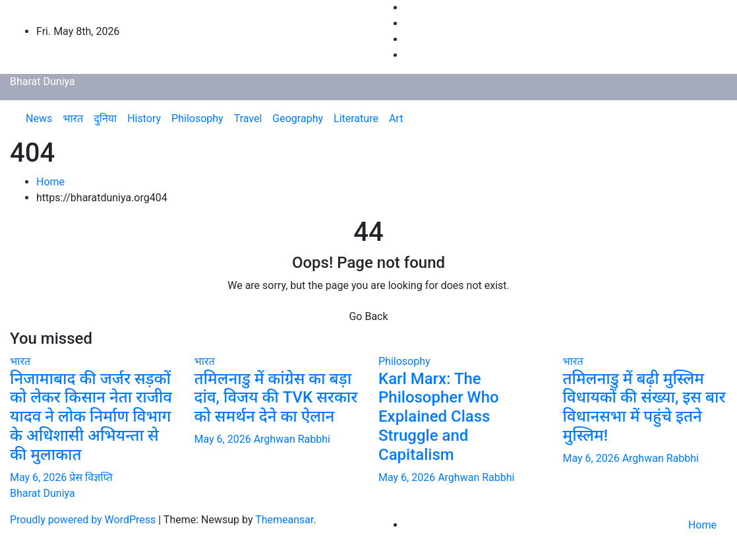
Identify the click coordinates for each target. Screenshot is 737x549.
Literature (356, 118)
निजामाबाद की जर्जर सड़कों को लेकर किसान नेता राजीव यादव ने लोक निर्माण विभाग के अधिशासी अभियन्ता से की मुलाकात (91, 417)
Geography (297, 118)
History (144, 118)
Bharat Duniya (42, 81)
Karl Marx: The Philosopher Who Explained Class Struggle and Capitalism (438, 417)
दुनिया (105, 118)
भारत (73, 118)
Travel (248, 118)
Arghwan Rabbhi (292, 439)
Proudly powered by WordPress (84, 519)
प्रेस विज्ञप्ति (90, 477)
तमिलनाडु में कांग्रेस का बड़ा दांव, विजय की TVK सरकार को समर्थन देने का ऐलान (276, 398)
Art (396, 118)
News (39, 118)
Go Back (368, 316)
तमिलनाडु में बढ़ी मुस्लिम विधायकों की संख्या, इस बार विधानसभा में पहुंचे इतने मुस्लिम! (644, 407)
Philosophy (197, 118)
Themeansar (284, 519)
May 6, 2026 (39, 477)
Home (50, 182)
